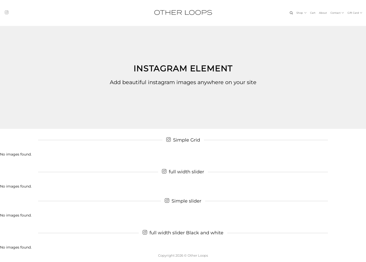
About (323, 12)
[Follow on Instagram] (7, 12)
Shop (301, 12)
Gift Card (354, 12)
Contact (337, 12)
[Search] (291, 13)
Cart (312, 12)
